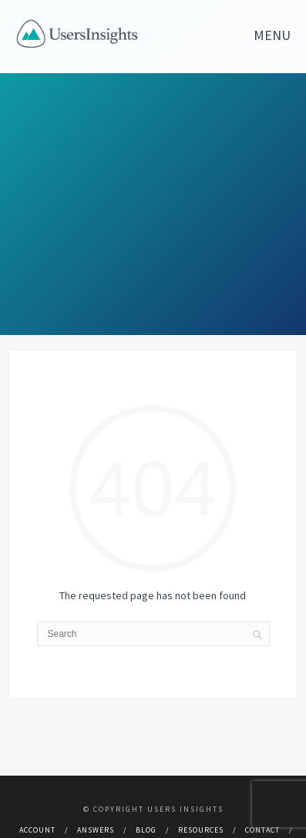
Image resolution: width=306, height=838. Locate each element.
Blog (146, 830)
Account (37, 830)
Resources (201, 830)
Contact (262, 830)
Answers (95, 830)
